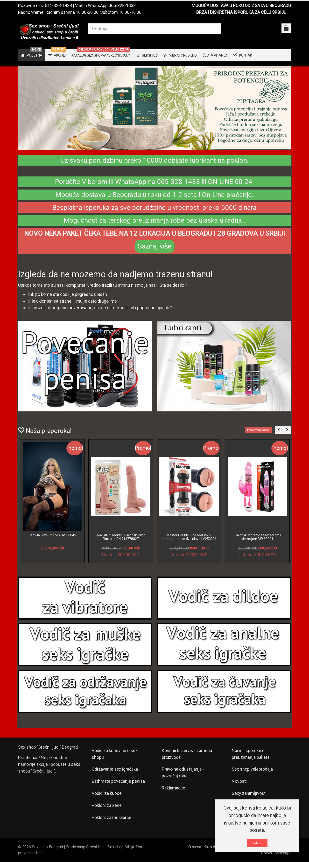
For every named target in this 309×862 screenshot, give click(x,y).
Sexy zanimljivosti (249, 793)
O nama (194, 847)
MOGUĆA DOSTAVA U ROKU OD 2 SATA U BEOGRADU (241, 5)
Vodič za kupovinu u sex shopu (115, 754)
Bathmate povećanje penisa (118, 781)
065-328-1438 (122, 5)
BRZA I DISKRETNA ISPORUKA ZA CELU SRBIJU (241, 12)
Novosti (239, 781)
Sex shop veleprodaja (252, 769)
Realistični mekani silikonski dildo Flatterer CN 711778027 (121, 537)
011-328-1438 (58, 5)
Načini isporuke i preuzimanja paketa (250, 754)
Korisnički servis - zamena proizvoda (187, 754)
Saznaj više (154, 246)
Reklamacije (173, 787)
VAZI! (257, 843)
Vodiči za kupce (107, 793)
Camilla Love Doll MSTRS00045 (52, 535)
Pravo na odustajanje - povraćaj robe (183, 772)
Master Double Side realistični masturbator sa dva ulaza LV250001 (189, 537)
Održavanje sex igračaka (115, 769)
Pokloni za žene (107, 805)
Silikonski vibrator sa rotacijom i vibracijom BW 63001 (257, 537)
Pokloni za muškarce (111, 817)
